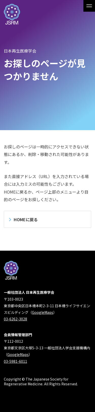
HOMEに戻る (26, 219)
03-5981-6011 (15, 361)
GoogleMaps (42, 312)
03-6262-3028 (15, 318)
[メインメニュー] (89, 6)
